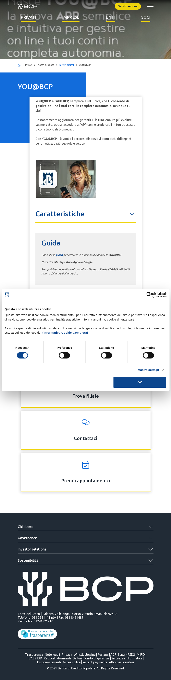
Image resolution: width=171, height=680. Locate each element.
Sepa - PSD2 (126, 654)
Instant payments (94, 662)
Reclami (103, 654)
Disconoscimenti (49, 662)
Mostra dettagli (148, 369)
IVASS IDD (35, 658)
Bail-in (77, 658)
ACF (113, 654)
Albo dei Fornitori (121, 662)
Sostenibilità (28, 560)
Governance (27, 538)
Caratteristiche (59, 214)
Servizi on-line (128, 6)
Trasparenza (34, 654)
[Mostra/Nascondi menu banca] (150, 6)
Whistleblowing (85, 654)
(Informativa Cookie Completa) (65, 332)
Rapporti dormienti (57, 658)
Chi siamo (25, 527)
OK (140, 382)
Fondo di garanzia (97, 658)
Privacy (67, 654)
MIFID (141, 654)
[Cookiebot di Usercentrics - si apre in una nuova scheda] (149, 295)
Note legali (52, 654)
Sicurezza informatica (126, 658)
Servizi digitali (66, 65)
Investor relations (32, 549)
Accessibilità (72, 662)
